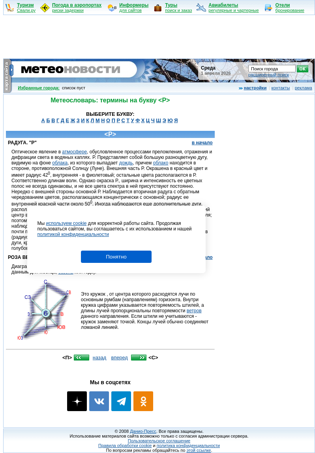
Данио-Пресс (143, 431)
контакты (281, 87)
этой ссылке (198, 450)
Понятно (116, 257)
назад (100, 358)
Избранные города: (39, 87)
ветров (194, 310)
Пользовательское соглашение (159, 440)
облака (60, 163)
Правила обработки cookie (125, 445)
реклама (303, 87)
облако (161, 163)
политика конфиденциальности (188, 445)
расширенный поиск (268, 74)
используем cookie (66, 223)
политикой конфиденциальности (73, 234)
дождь (126, 163)
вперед (119, 358)
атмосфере (74, 152)
